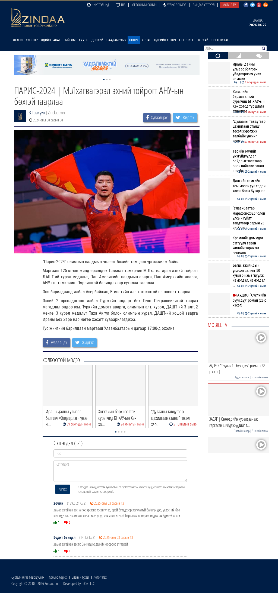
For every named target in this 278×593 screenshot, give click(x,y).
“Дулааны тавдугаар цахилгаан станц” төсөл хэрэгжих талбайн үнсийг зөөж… (237, 131)
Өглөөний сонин (144, 4)
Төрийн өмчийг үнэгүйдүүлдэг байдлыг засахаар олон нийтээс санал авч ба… (237, 161)
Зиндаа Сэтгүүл (203, 4)
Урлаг (146, 40)
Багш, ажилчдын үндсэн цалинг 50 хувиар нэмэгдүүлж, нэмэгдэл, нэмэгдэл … (237, 275)
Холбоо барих (58, 577)
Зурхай (202, 40)
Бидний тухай (80, 577)
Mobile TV (229, 4)
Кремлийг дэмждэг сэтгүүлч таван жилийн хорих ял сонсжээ (237, 245)
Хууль (83, 40)
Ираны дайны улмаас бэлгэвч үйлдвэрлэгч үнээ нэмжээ (237, 72)
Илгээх (62, 489)
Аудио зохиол (174, 4)
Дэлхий (97, 40)
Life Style (186, 40)
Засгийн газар (241, 430)
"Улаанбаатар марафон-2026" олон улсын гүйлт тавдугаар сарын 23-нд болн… (237, 218)
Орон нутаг (220, 40)
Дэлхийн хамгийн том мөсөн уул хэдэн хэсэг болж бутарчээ (237, 185)
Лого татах (100, 577)
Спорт (133, 40)
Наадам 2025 (116, 40)
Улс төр (32, 40)
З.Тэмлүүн (37, 112)
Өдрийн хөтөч (165, 40)
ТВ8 (120, 4)
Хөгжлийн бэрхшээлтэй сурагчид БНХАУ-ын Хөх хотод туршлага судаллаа (237, 101)
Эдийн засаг (51, 40)
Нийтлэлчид (98, 4)
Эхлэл (18, 40)
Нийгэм (69, 40)
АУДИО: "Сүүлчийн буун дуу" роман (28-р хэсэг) (237, 300)
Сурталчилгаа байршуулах (27, 577)
